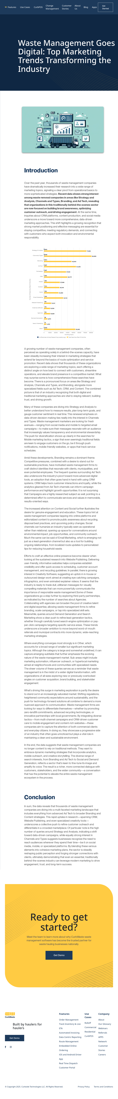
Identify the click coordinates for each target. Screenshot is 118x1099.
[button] (12, 7)
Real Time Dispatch (68, 1063)
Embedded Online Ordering (68, 1048)
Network (102, 1041)
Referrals (102, 1032)
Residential (90, 1031)
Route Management (68, 1041)
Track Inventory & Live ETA (70, 1026)
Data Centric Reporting (70, 1037)
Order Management (68, 1019)
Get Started (105, 7)
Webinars (103, 1028)
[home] (6, 7)
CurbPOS (38, 7)
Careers (102, 1054)
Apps (94, 7)
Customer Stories (67, 7)
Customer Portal (67, 1067)
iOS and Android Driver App (70, 1056)
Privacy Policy (84, 1086)
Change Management (52, 7)
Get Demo (59, 955)
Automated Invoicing (69, 1032)
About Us (78, 7)
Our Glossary (104, 1024)
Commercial (90, 1027)
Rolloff (88, 1023)
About (101, 1019)
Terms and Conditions (103, 1086)
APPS (100, 1037)
